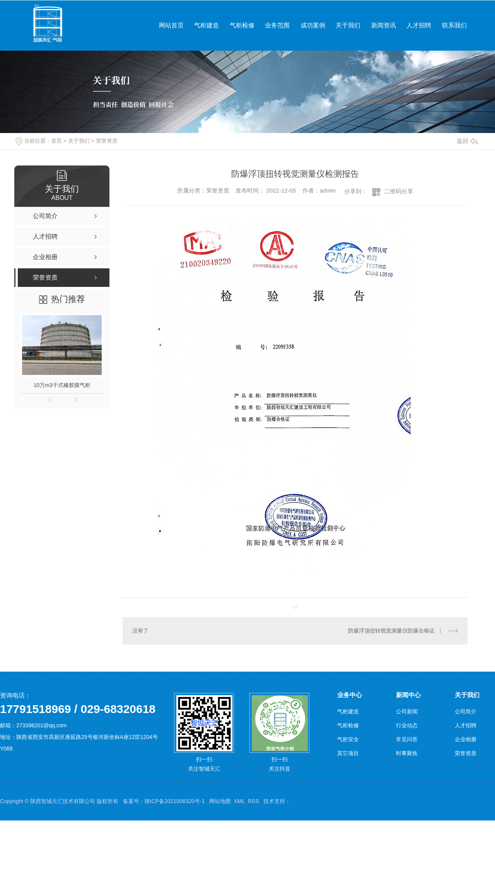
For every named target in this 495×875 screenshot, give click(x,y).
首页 (56, 141)
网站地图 (220, 801)
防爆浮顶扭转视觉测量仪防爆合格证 (391, 631)
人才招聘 (418, 25)
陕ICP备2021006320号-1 (175, 801)
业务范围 (277, 25)
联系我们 (454, 25)
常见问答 (407, 739)
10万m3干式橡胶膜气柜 (62, 385)
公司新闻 (407, 711)
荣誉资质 (107, 141)
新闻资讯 (383, 25)
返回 (467, 141)
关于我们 (348, 25)
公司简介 (465, 711)
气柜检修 (242, 25)
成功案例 (312, 25)
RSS (253, 801)
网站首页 (171, 25)
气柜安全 (348, 739)
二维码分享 (398, 191)
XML (239, 801)
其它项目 (348, 753)
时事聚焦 (407, 753)
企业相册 (465, 739)
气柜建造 (206, 25)
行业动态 (407, 725)
